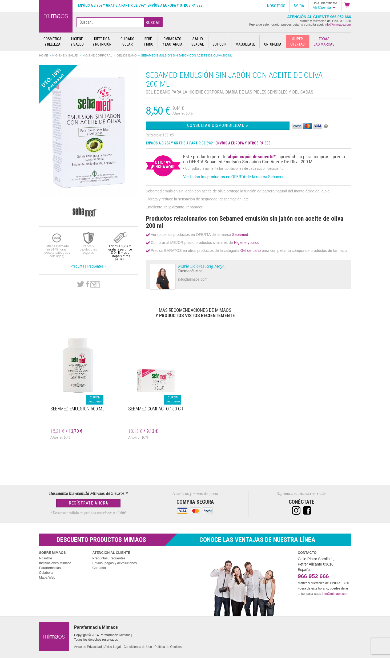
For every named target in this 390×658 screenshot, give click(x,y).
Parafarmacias (50, 568)
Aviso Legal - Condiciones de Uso (128, 647)
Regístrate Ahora (88, 503)
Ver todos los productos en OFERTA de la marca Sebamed (233, 176)
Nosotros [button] (276, 5)
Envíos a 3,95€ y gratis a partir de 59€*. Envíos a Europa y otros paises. (141, 5)
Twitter (80, 284)
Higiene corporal (97, 55)
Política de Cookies (168, 647)
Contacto (99, 568)
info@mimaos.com (338, 24)
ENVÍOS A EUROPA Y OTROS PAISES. (243, 143)
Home (43, 55)
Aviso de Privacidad (88, 647)
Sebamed (240, 234)
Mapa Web (47, 577)
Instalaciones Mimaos (55, 563)
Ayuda (298, 5)
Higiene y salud (65, 55)
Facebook (87, 284)
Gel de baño (126, 55)
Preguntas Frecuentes (109, 558)
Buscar (153, 22)
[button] (348, 5)
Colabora (46, 573)
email (95, 284)
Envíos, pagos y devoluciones (115, 563)
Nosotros (46, 558)
